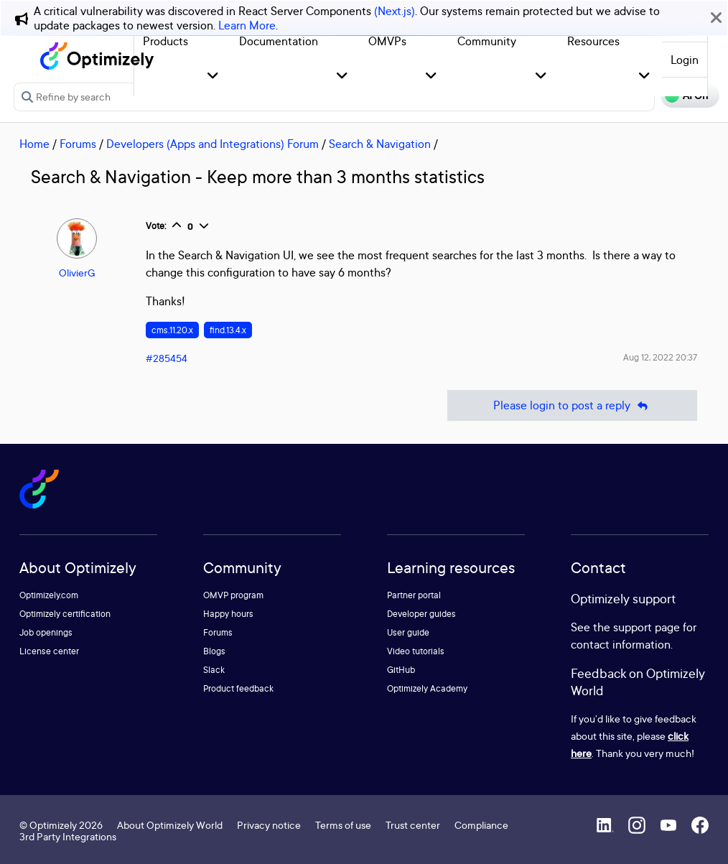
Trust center (413, 825)
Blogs (214, 651)
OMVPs (387, 41)
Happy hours (228, 614)
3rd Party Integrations (67, 836)
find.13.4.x (228, 330)
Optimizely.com (48, 595)
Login (685, 60)
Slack (214, 670)
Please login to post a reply (572, 405)
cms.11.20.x (172, 330)
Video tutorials (415, 651)
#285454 (166, 358)
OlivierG (77, 272)
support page (646, 627)
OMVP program (233, 595)
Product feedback (238, 688)
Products (165, 41)
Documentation (278, 41)
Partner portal (414, 595)
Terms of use (343, 825)
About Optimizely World (170, 825)
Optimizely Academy (427, 688)
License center (49, 651)
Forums (78, 144)
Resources (593, 41)
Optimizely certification (65, 614)
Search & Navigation (380, 144)
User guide (408, 632)
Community (486, 41)
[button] (212, 76)
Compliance (481, 825)
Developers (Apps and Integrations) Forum (212, 144)
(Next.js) (394, 11)
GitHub (401, 670)
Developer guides (421, 614)
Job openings (46, 632)
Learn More (247, 25)
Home (34, 144)
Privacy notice (269, 825)
